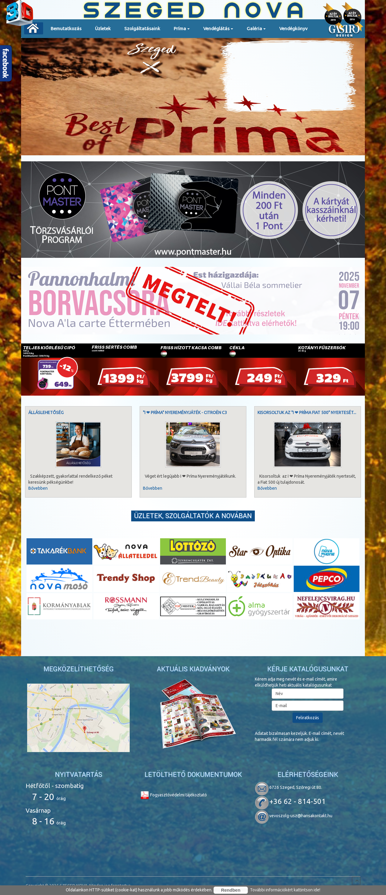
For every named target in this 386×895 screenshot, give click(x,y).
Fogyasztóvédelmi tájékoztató (173, 794)
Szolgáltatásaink (142, 28)
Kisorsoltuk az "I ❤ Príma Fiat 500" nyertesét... (307, 412)
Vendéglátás (218, 30)
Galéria (256, 30)
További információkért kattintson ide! (285, 889)
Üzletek (103, 28)
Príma (182, 30)
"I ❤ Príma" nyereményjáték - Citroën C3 (185, 412)
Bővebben (38, 488)
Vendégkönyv (293, 28)
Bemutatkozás (66, 28)
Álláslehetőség (46, 412)
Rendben (230, 890)
